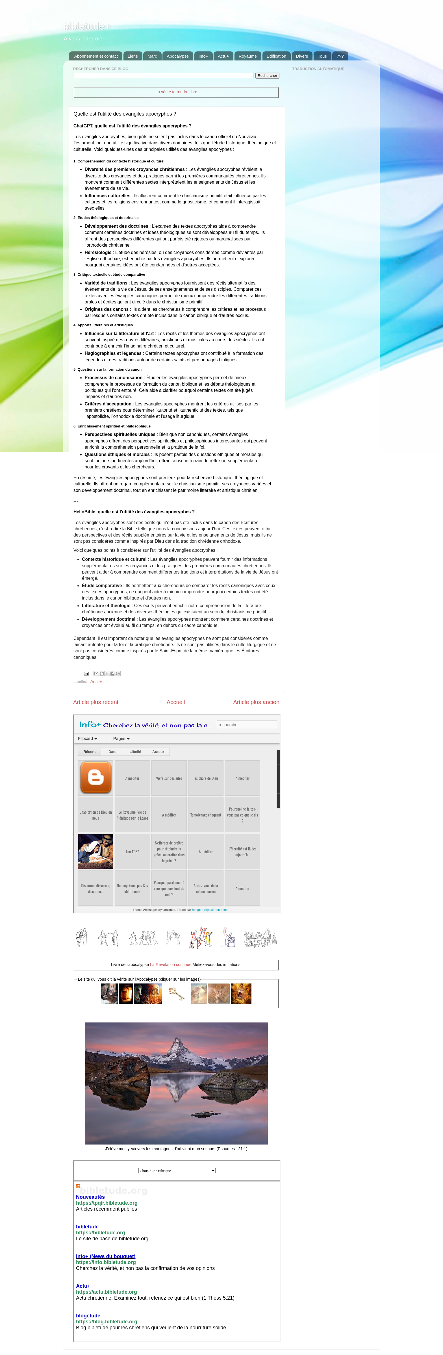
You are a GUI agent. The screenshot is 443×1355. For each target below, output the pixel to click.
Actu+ (223, 56)
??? (340, 56)
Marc (152, 56)
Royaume (248, 56)
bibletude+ (86, 26)
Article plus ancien (256, 702)
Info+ (203, 56)
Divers (302, 56)
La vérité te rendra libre (176, 92)
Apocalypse (178, 56)
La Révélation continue (170, 964)
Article (96, 681)
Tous (322, 56)
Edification (276, 56)
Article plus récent (95, 702)
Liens (133, 56)
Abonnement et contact (96, 56)
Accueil (176, 702)
